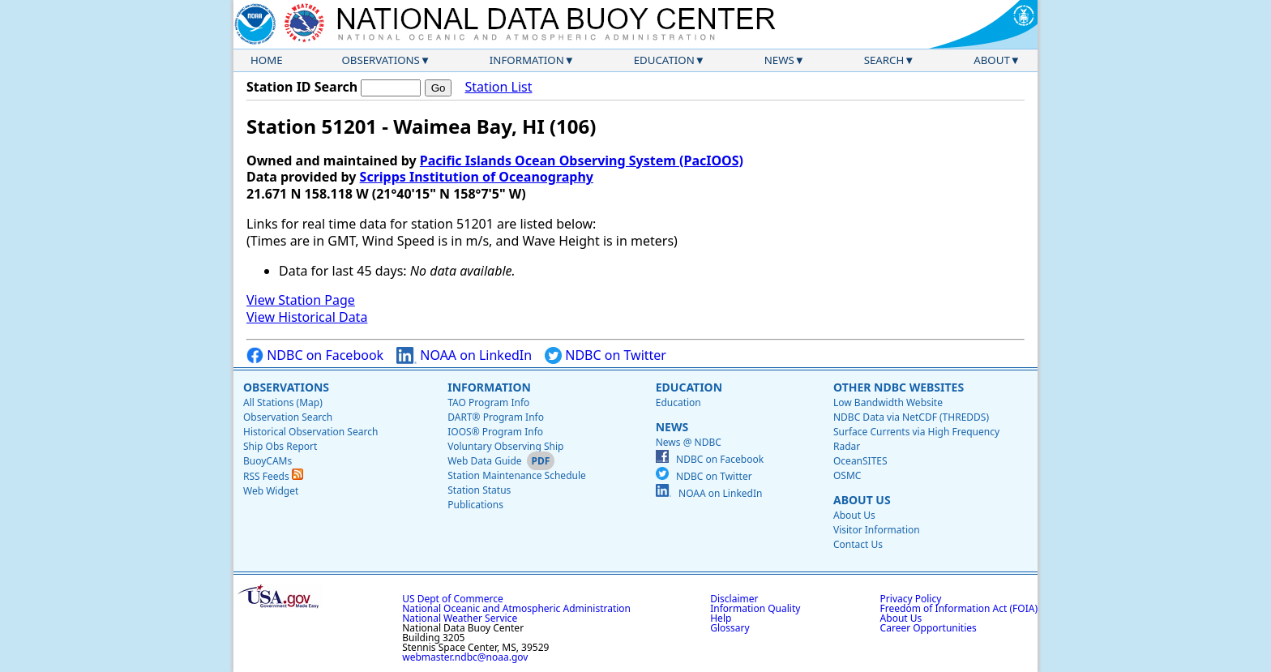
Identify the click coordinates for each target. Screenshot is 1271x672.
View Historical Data (306, 317)
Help (720, 618)
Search (884, 60)
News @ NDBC (688, 442)
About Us (862, 499)
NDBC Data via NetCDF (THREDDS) (911, 417)
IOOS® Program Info (495, 432)
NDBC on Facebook (314, 355)
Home (266, 60)
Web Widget (270, 491)
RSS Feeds (273, 476)
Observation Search (287, 417)
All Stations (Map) (283, 402)
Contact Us (858, 544)
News (779, 60)
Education (664, 60)
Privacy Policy (911, 599)
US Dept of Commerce (452, 599)
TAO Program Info (488, 402)
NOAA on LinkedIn (464, 355)
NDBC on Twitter (605, 355)
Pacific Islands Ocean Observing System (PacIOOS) (581, 160)
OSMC (847, 475)
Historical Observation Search (310, 432)
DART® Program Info (495, 417)
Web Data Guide (484, 461)
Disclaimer (734, 599)
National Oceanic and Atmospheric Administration (516, 608)
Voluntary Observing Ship (505, 446)
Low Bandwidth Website (888, 402)
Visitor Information (876, 530)
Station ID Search (301, 87)
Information (527, 60)
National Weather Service (459, 618)
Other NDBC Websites (898, 387)
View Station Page (300, 300)
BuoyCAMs (267, 461)
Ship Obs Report (280, 446)
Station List (498, 87)
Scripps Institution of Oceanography (476, 177)
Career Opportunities (928, 628)
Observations (380, 60)
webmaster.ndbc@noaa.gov (465, 657)
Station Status (479, 490)
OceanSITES (860, 461)
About (992, 60)
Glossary (729, 628)
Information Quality (755, 608)
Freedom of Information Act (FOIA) (959, 608)
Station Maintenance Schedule (516, 475)
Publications (475, 504)
